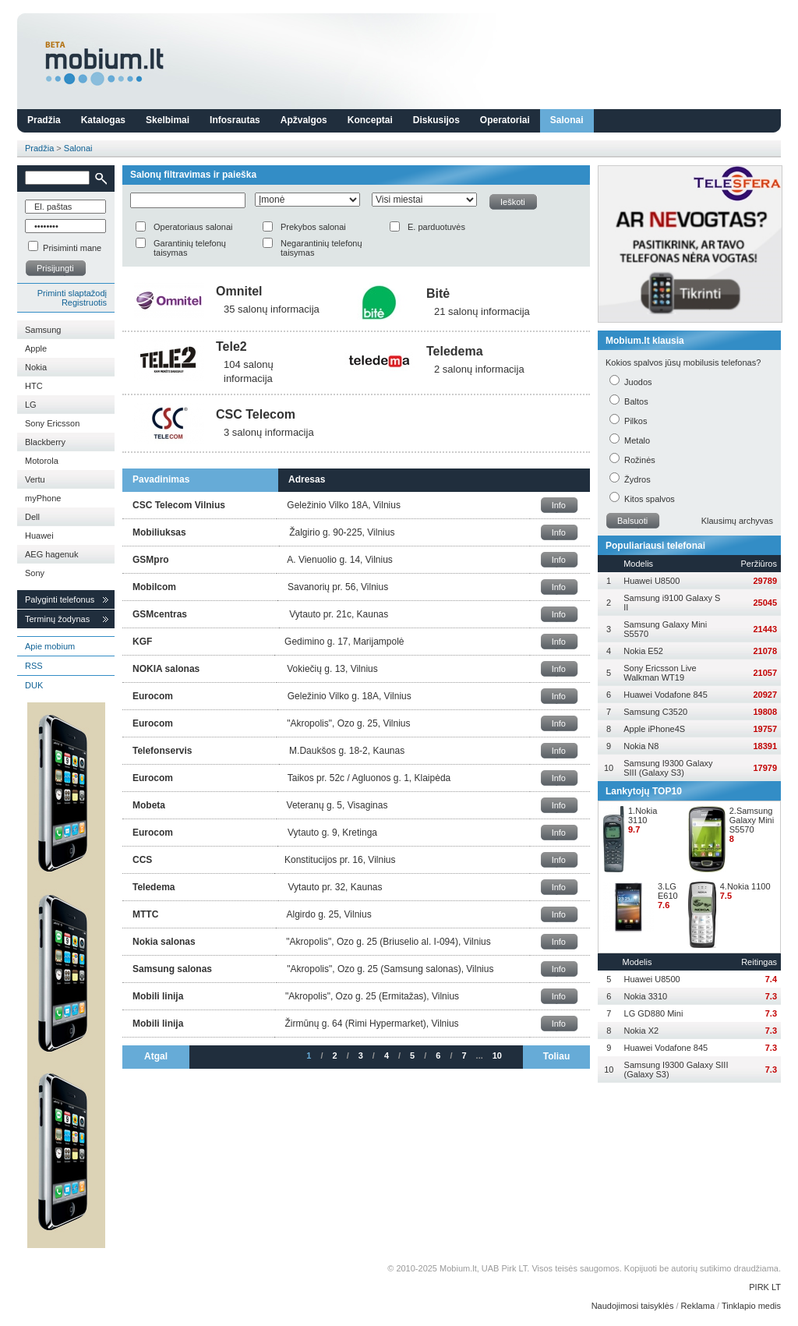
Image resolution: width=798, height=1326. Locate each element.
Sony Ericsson (52, 423)
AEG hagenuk (52, 554)
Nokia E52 (643, 651)
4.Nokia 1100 (745, 886)
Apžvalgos (304, 120)
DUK (34, 685)
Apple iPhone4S (654, 729)
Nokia (36, 367)
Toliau (556, 1056)
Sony (34, 573)
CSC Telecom (255, 414)
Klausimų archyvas (737, 520)
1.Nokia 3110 (642, 815)
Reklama (698, 1305)
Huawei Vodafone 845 (665, 694)
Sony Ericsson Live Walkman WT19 (660, 672)
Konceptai (370, 120)
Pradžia (44, 120)
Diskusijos (436, 120)
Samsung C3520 (655, 711)
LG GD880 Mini (653, 1013)
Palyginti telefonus (59, 599)
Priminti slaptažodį (72, 293)
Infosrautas (235, 120)
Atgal (156, 1056)
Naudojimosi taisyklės (632, 1305)
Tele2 (231, 346)
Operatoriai (505, 120)
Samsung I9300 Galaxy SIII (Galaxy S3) (667, 767)
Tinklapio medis (751, 1305)
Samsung (43, 329)
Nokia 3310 (646, 996)
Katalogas (103, 120)
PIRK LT (765, 1287)
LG (31, 404)
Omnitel (239, 291)
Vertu (35, 479)
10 (497, 1055)
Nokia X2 (641, 1030)
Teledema (454, 351)
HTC (34, 386)
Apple (36, 348)
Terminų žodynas (57, 619)
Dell (32, 517)
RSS (34, 665)
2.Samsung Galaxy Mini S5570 (751, 820)
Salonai (567, 120)
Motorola (41, 460)
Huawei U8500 (651, 580)
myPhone (43, 498)
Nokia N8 (641, 746)
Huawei (39, 535)
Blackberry (45, 442)
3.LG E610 (668, 891)
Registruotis (84, 302)
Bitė (438, 293)
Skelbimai (167, 120)
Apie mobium (50, 646)
